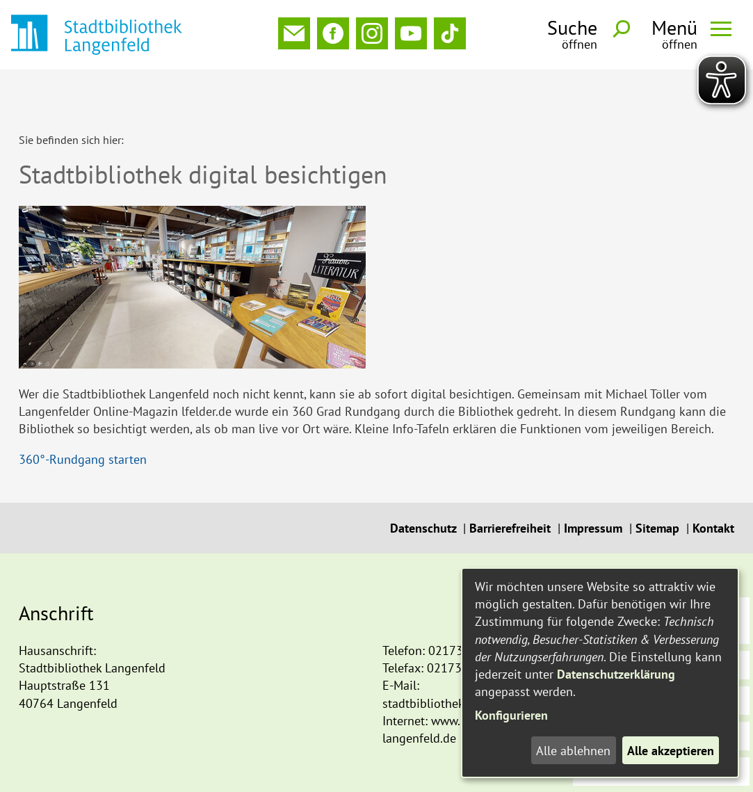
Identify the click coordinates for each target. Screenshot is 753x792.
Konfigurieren (511, 715)
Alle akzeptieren (670, 751)
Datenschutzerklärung (616, 674)
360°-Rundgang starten (83, 413)
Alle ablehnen (573, 751)
